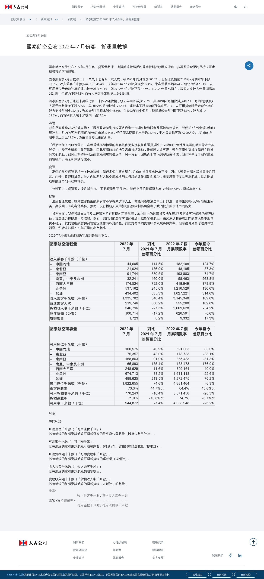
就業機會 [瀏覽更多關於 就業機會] (118, 557)
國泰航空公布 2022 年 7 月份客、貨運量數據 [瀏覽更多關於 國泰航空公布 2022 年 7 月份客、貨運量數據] (112, 19)
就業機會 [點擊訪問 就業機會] (176, 6)
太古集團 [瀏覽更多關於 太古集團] (158, 557)
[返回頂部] (253, 541)
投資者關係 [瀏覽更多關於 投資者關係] (18, 19)
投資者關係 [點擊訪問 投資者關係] (98, 6)
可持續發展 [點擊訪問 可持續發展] (139, 6)
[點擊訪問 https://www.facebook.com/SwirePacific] (230, 555)
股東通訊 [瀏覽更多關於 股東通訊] (46, 19)
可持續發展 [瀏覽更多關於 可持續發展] (120, 542)
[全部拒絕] (221, 575)
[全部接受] (245, 575)
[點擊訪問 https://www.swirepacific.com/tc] (14, 7)
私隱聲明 (142, 574)
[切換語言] (236, 7)
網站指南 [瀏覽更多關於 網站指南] (158, 550)
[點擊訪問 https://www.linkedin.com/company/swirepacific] (240, 555)
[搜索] (245, 7)
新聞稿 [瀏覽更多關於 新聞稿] (72, 19)
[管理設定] (197, 575)
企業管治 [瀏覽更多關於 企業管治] (78, 557)
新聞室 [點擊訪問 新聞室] (158, 6)
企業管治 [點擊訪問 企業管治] (118, 6)
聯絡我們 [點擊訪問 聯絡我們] (195, 6)
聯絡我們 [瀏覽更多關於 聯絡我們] (158, 542)
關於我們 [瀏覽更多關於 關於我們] (78, 542)
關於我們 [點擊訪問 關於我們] (77, 6)
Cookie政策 (129, 574)
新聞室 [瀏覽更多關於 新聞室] (117, 550)
